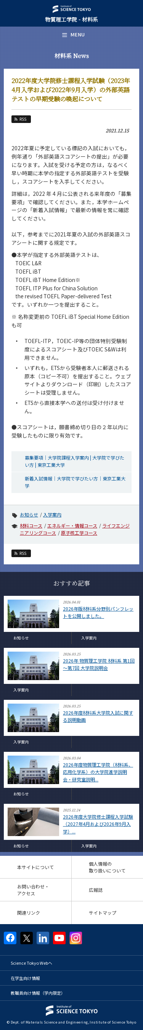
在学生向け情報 (25, 978)
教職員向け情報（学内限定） (38, 993)
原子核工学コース (79, 532)
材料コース (31, 525)
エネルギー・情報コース (72, 525)
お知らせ (29, 514)
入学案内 (52, 514)
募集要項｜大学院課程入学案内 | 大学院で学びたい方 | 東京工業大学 (74, 461)
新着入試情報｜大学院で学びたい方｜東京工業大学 (75, 482)
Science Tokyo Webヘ (31, 963)
